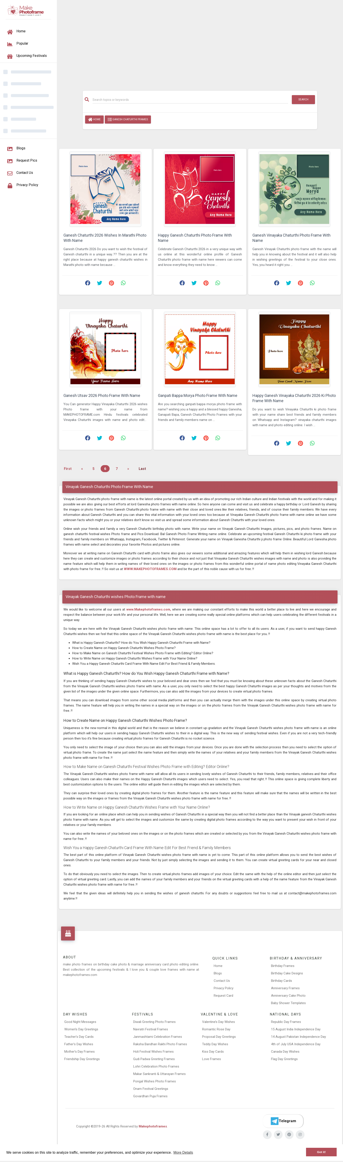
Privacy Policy (223, 988)
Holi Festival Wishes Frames (153, 1052)
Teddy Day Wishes (215, 1044)
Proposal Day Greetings (219, 1037)
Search (303, 99)
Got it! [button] (321, 1152)
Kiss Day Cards (213, 1052)
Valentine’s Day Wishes (218, 1022)
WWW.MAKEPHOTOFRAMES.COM (150, 569)
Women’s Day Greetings (81, 1029)
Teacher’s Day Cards (79, 1037)
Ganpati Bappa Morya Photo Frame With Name (197, 395)
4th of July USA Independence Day (295, 1044)
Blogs (218, 973)
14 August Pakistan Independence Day (298, 1037)
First (68, 469)
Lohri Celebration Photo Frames (156, 1066)
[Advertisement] (200, 43)
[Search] (190, 100)
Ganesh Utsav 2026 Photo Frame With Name (101, 395)
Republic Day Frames (286, 1022)
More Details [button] (183, 1152)
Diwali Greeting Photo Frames (154, 1022)
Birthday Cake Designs (287, 973)
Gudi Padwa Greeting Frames (154, 1059)
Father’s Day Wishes (78, 1044)
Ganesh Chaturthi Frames (128, 120)
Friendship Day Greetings (82, 1059)
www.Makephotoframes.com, (148, 609)
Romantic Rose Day (216, 1029)
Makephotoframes (153, 1126)
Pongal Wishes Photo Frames (154, 1081)
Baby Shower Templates (288, 1003)
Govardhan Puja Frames (150, 1096)
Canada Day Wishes (285, 1052)
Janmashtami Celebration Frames (157, 1037)
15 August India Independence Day (295, 1029)
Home (94, 120)
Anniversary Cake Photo (288, 996)
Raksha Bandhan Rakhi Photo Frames (160, 1044)
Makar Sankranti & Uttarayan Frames (159, 1074)
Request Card (223, 996)
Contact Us (222, 981)
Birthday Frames (282, 966)
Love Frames (211, 1059)
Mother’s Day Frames (79, 1052)
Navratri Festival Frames (150, 1029)
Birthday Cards (281, 981)
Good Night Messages (80, 1022)
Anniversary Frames (285, 988)
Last (142, 469)
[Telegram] (283, 1121)
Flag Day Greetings (284, 1059)
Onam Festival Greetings (150, 1089)
